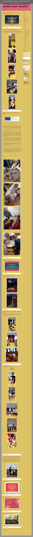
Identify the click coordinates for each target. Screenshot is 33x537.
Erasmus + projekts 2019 (26, 22)
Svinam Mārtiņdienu (7, 366)
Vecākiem (24, 14)
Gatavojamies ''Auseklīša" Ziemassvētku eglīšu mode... (27, 30)
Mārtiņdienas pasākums (8, 513)
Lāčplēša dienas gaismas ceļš (9, 275)
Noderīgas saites (25, 16)
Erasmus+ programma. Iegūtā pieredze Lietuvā (26, 33)
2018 (24, 48)
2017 (24, 49)
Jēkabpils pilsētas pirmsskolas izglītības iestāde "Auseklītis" (16, 5)
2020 (24, 27)
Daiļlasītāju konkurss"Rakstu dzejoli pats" (11, 456)
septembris (25, 42)
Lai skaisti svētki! (28, 77)
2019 (24, 28)
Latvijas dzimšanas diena (8, 259)
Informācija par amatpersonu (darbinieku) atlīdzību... (26, 20)
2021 (24, 26)
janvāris (25, 47)
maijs (24, 44)
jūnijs (24, 43)
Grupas (24, 13)
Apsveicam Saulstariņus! (28, 73)
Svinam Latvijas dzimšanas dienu (10, 29)
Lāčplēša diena (6, 481)
